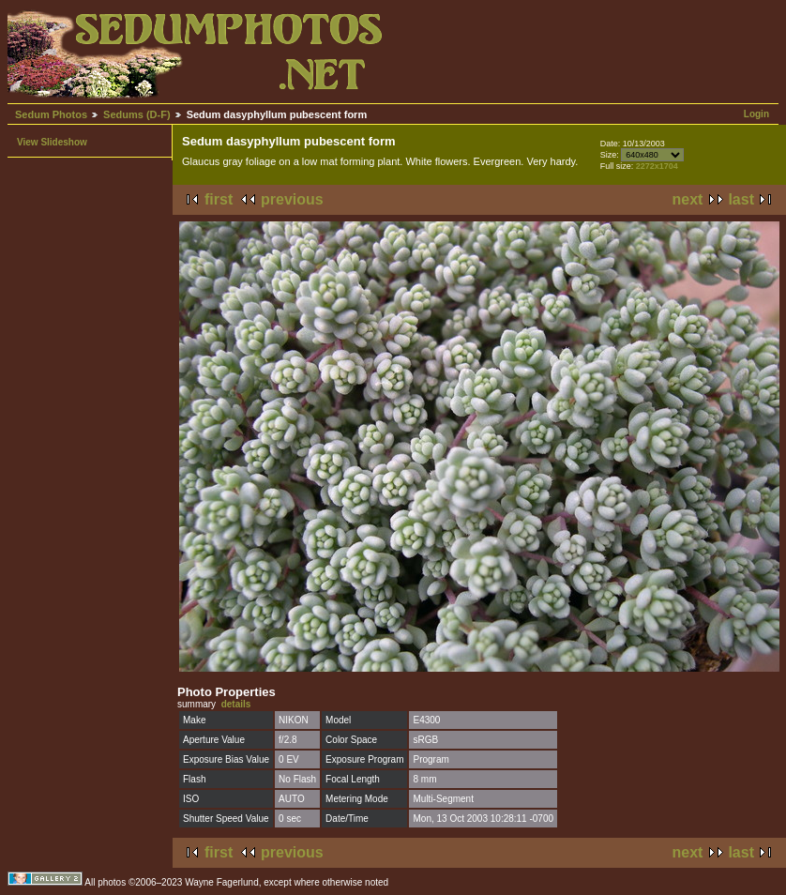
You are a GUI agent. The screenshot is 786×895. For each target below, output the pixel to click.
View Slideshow (52, 142)
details (236, 704)
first (218, 199)
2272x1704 (657, 166)
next (688, 199)
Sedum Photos (51, 114)
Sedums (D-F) (137, 114)
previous (292, 199)
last (741, 199)
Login (756, 114)
